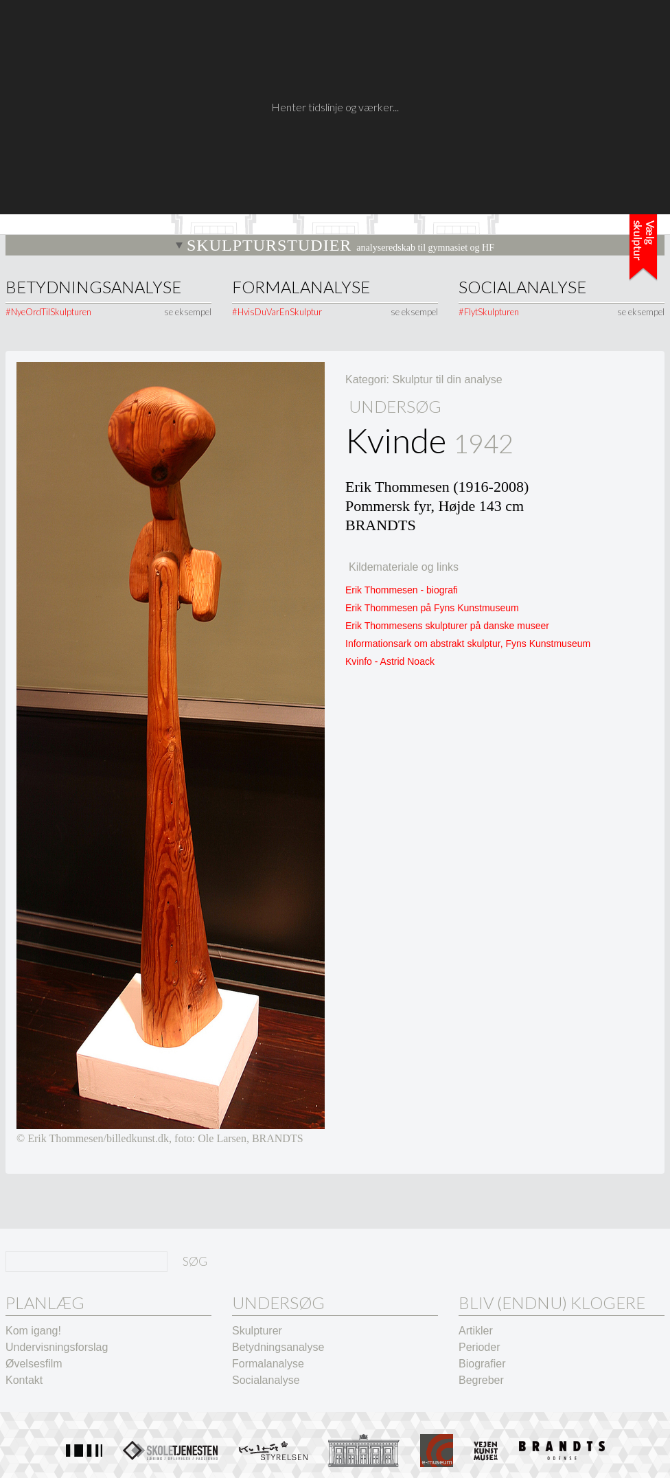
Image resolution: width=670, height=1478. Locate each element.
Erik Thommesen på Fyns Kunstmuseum (432, 607)
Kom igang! (33, 1331)
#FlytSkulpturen (489, 311)
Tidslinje (643, 248)
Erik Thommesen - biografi (401, 589)
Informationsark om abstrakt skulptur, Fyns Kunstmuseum (467, 643)
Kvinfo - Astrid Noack (390, 661)
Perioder (479, 1347)
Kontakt (24, 1380)
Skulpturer (257, 1331)
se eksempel (187, 311)
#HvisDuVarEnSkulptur (277, 311)
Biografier (482, 1363)
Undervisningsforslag (56, 1347)
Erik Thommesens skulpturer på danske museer (447, 625)
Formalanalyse (301, 287)
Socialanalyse (522, 287)
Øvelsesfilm (33, 1363)
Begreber (481, 1380)
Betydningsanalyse (93, 287)
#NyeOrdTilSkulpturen (48, 311)
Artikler (476, 1331)
